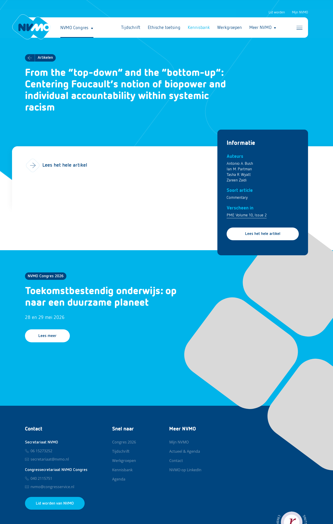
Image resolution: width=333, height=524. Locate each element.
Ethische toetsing (164, 27)
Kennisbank (199, 27)
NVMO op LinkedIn (185, 470)
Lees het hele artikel (262, 234)
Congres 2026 (124, 442)
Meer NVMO (260, 27)
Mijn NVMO (300, 12)
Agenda (118, 479)
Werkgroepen (229, 27)
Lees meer (48, 336)
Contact (176, 461)
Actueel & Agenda (184, 451)
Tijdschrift (130, 27)
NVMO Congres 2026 (46, 276)
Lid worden (276, 12)
